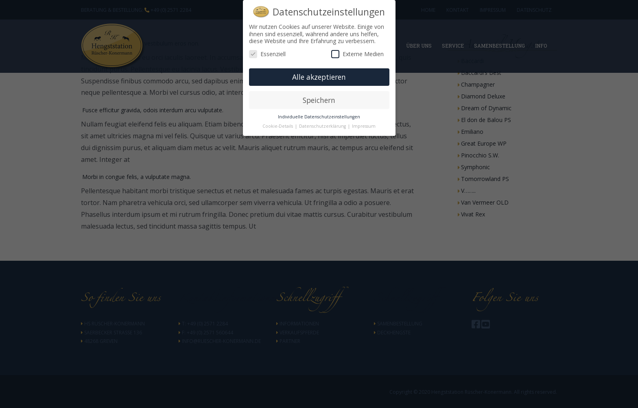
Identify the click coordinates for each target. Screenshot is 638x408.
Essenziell (267, 54)
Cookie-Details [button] (278, 126)
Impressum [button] (364, 126)
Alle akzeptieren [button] (319, 77)
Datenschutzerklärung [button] (323, 126)
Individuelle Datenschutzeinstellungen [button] (319, 117)
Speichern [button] (319, 100)
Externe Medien (357, 54)
